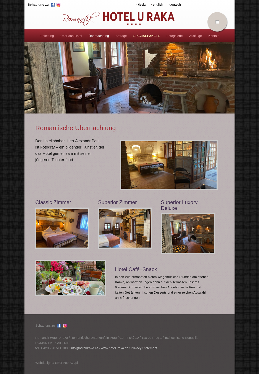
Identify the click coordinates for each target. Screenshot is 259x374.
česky (142, 4)
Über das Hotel (71, 36)
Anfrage (121, 36)
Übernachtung (99, 36)
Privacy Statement (144, 348)
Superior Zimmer (117, 202)
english (158, 4)
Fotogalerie (175, 36)
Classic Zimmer (53, 202)
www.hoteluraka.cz (114, 348)
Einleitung (47, 36)
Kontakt (213, 36)
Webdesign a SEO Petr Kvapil (57, 362)
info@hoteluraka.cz (84, 348)
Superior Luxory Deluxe (179, 205)
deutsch (175, 4)
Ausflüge (195, 36)
